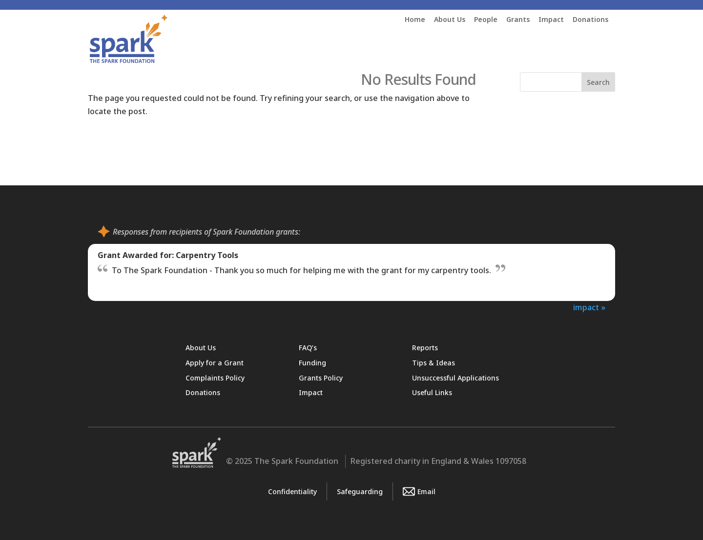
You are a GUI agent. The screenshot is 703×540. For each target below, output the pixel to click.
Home (415, 20)
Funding (312, 362)
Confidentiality (292, 491)
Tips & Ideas (433, 362)
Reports (425, 347)
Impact (551, 20)
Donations (590, 20)
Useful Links (432, 392)
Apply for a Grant (215, 362)
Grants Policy (321, 377)
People (485, 20)
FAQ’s (308, 347)
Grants (518, 20)
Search (598, 82)
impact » (589, 307)
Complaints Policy (215, 377)
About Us (449, 20)
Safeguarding (360, 491)
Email (419, 491)
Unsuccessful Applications (455, 377)
